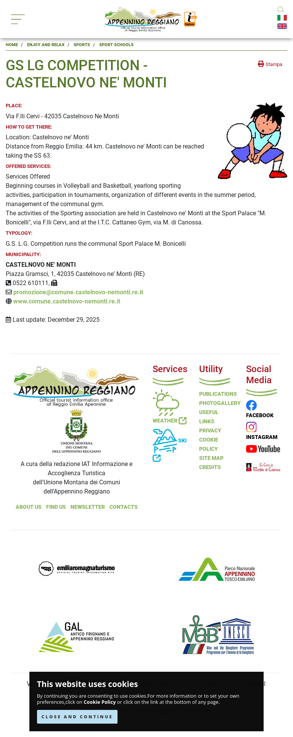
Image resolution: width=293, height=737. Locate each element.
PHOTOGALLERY (220, 403)
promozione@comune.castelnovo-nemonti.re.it (78, 292)
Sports (82, 44)
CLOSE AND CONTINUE (77, 716)
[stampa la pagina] (270, 64)
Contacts (123, 507)
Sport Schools (116, 44)
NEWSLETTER (88, 507)
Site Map (211, 458)
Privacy (210, 430)
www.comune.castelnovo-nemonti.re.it (66, 301)
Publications (218, 394)
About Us (29, 507)
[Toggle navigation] (18, 19)
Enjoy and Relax (45, 44)
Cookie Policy (100, 702)
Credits (210, 467)
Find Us (56, 507)
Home (12, 44)
